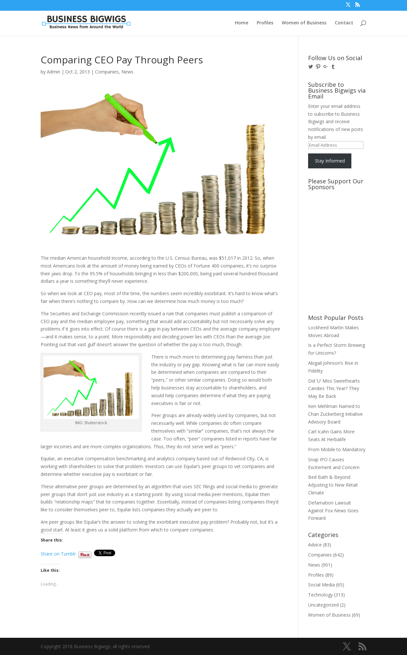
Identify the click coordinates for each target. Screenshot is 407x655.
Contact (344, 23)
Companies (107, 72)
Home (241, 23)
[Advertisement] (337, 217)
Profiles (265, 23)
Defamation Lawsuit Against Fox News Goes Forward (333, 510)
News (127, 72)
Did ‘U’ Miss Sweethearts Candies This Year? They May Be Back (334, 389)
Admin (53, 72)
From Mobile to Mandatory (336, 449)
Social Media (321, 585)
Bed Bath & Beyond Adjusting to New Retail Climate (333, 485)
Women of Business (304, 23)
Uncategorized (323, 605)
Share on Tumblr (58, 553)
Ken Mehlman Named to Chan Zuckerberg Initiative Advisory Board (335, 414)
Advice (315, 545)
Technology (320, 595)
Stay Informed (330, 161)
